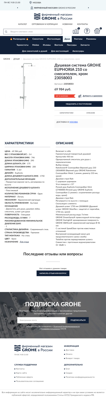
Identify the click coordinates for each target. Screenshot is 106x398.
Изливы (47, 45)
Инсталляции (54, 39)
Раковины (91, 39)
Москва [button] (73, 122)
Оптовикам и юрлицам (45, 24)
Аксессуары (78, 51)
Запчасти (85, 45)
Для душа (24, 242)
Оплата (69, 354)
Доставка (70, 350)
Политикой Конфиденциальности (66, 326)
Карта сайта (21, 373)
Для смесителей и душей (34, 51)
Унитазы (78, 39)
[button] (87, 31)
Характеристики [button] (66, 113)
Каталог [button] (22, 24)
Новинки (67, 24)
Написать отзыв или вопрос (53, 273)
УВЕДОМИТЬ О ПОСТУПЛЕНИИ (79, 104)
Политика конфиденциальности (80, 377)
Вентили (59, 45)
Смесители (37, 39)
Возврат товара (73, 358)
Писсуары (72, 45)
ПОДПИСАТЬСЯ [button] (78, 320)
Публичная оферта (24, 377)
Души (67, 39)
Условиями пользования (50, 329)
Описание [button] (90, 113)
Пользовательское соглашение (30, 381)
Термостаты (22, 45)
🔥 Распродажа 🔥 (19, 39)
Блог (68, 369)
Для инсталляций (60, 51)
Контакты (82, 24)
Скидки (69, 373)
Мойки (35, 45)
